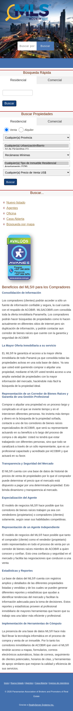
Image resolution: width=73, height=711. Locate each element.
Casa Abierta (15, 219)
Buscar (45, 46)
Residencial (18, 80)
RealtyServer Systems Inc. (41, 705)
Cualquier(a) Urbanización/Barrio (36, 146)
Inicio (6, 683)
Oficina (11, 213)
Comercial (55, 80)
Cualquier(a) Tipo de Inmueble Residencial (36, 163)
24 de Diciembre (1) (36, 149)
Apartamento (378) (36, 166)
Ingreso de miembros (59, 683)
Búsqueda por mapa (20, 224)
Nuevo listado (15, 202)
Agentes (12, 208)
